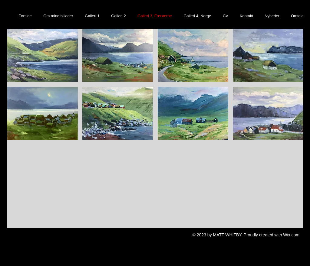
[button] (42, 55)
